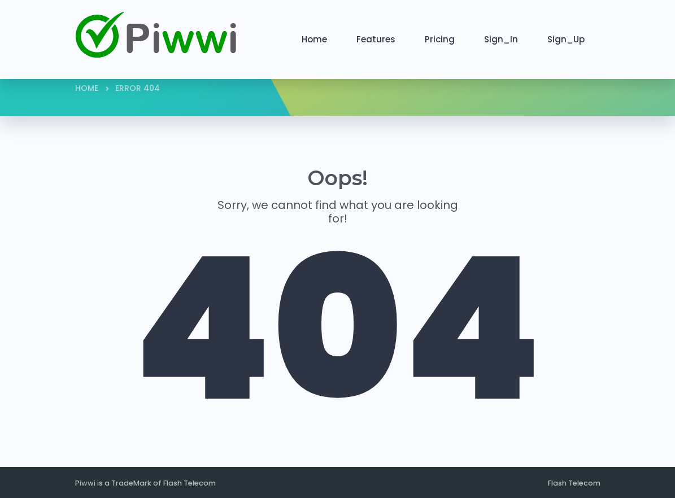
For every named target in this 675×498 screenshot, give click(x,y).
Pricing (440, 39)
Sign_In (501, 39)
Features (375, 39)
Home (314, 39)
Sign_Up (566, 39)
